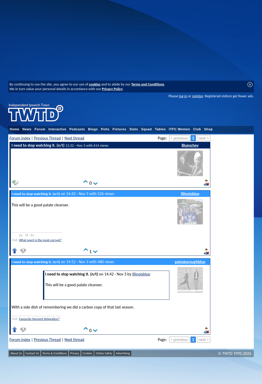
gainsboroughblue (190, 261)
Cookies (87, 353)
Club (197, 129)
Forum (40, 129)
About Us (16, 353)
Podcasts (77, 129)
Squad (146, 129)
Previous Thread (47, 138)
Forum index (19, 138)
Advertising (123, 353)
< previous (179, 138)
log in (183, 96)
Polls (105, 129)
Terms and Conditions (147, 84)
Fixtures (119, 129)
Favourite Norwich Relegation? (39, 319)
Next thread (74, 138)
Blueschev (190, 145)
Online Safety (104, 353)
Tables (160, 129)
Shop (208, 129)
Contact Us (32, 353)
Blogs (93, 129)
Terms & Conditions (54, 353)
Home (14, 129)
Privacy (74, 353)
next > (204, 138)
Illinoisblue (190, 193)
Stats (133, 129)
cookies (95, 84)
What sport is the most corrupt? (40, 240)
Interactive (57, 129)
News (27, 129)
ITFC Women (179, 129)
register (197, 96)
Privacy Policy (112, 89)
